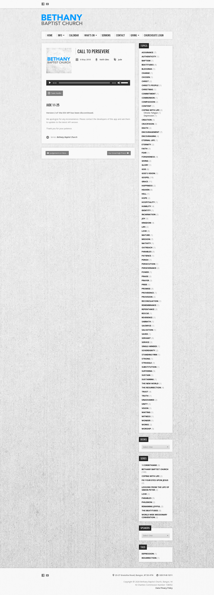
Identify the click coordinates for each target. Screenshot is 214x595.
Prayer (145, 280)
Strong (146, 358)
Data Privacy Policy (164, 588)
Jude (120, 59)
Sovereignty (148, 350)
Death (145, 128)
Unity (145, 404)
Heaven (145, 189)
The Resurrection (151, 387)
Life (143, 227)
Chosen (146, 77)
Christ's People (150, 85)
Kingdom (146, 222)
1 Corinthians (149, 465)
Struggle (147, 363)
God (144, 169)
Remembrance (149, 305)
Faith (145, 148)
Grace (145, 181)
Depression (149, 115)
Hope (144, 198)
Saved (145, 334)
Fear (144, 152)
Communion (148, 97)
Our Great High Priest (118, 153)
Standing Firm (149, 354)
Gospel (145, 177)
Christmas (147, 89)
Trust (145, 391)
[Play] (49, 82)
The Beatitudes (150, 510)
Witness (146, 416)
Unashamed (148, 400)
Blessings (147, 69)
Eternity (146, 144)
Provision (147, 297)
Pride (144, 284)
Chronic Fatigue (151, 112)
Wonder (146, 420)
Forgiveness (148, 156)
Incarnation (148, 214)
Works (145, 424)
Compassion (148, 102)
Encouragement (150, 132)
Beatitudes (148, 64)
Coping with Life (150, 110)
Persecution (148, 264)
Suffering (147, 371)
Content (146, 106)
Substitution (149, 367)
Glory (145, 165)
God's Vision (148, 173)
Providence (148, 292)
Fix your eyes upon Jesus (155, 480)
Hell (144, 194)
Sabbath (146, 321)
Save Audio (54, 93)
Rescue (145, 313)
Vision (145, 408)
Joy (143, 218)
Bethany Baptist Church (67, 137)
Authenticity (149, 56)
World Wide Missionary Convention (154, 516)
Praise (145, 276)
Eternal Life (148, 140)
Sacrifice (146, 325)
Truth (145, 395)
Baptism (146, 60)
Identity (146, 210)
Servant (146, 338)
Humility (146, 206)
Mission (146, 239)
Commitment (149, 93)
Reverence (147, 317)
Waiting (146, 412)
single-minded (149, 346)
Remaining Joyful (151, 506)
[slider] (84, 82)
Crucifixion (148, 124)
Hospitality (148, 202)
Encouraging (149, 136)
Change (146, 73)
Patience (146, 255)
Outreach (147, 247)
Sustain (146, 375)
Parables (146, 251)
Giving (145, 161)
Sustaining (148, 379)
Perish (145, 259)
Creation (147, 119)
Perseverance (149, 268)
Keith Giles (104, 59)
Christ (145, 81)
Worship (146, 428)
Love (144, 231)
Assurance (147, 52)
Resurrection (149, 558)
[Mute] (119, 82)
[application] (88, 83)
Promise (146, 288)
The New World (150, 383)
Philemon (147, 502)
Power (145, 272)
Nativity (146, 243)
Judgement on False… (57, 153)
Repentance (148, 309)
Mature (146, 235)
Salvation (147, 330)
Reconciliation (150, 301)
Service (145, 342)
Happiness (147, 185)
